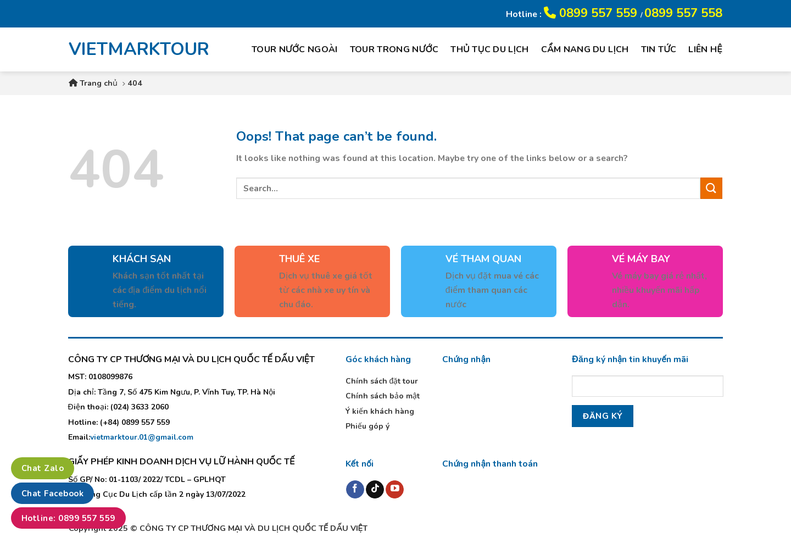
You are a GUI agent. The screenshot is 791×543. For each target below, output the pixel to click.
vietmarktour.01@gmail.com (141, 437)
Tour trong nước (394, 49)
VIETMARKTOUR (131, 49)
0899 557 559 (592, 13)
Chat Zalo (42, 468)
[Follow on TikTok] (375, 489)
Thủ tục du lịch (489, 49)
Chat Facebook (52, 493)
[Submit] (711, 188)
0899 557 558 (683, 13)
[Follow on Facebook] (355, 489)
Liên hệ (705, 49)
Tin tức (659, 49)
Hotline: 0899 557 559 (68, 518)
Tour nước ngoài (295, 49)
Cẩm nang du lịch (585, 49)
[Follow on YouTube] (395, 489)
